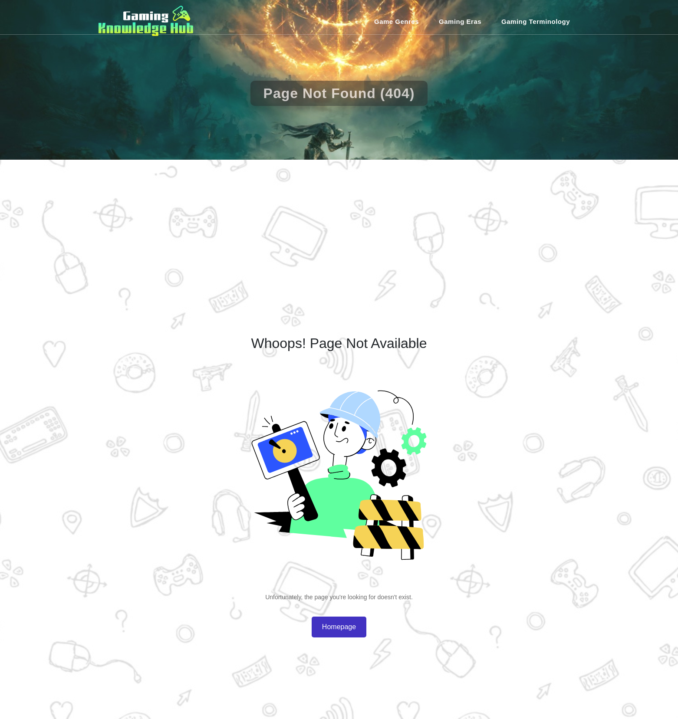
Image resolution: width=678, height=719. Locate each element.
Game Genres (396, 21)
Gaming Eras (460, 21)
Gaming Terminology (535, 21)
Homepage (339, 626)
